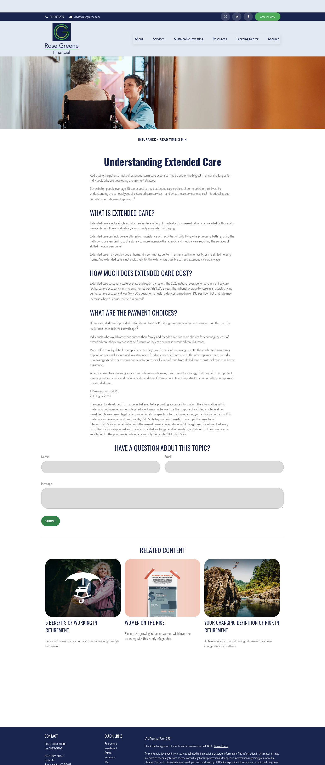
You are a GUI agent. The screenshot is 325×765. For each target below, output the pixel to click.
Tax (106, 749)
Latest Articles (112, 763)
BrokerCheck (221, 733)
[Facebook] (248, 4)
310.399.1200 (54, 4)
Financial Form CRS (159, 726)
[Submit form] (50, 508)
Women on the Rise (144, 610)
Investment (111, 735)
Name (45, 444)
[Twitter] (225, 4)
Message (46, 471)
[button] (139, 26)
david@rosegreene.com (84, 4)
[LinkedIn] (236, 4)
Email (168, 444)
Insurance (110, 745)
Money (108, 754)
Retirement (111, 731)
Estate (108, 740)
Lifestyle (109, 758)
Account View (267, 4)
